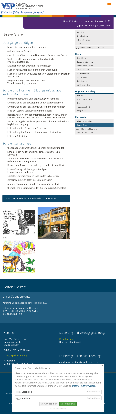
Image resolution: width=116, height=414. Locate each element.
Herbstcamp (81, 81)
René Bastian (66, 339)
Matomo (26, 397)
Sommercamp (82, 77)
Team (78, 44)
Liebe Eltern (81, 58)
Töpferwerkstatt (83, 73)
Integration (81, 111)
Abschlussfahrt (82, 69)
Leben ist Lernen (83, 40)
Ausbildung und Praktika (86, 129)
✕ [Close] (102, 366)
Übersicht (80, 32)
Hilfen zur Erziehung (85, 121)
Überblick (80, 95)
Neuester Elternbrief (85, 62)
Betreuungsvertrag (84, 99)
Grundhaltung (82, 36)
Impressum (11, 393)
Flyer (78, 103)
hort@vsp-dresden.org (15, 355)
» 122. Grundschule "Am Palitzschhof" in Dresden (31, 198)
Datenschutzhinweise (61, 408)
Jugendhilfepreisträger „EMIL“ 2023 (90, 47)
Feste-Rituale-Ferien (84, 66)
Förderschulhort (83, 107)
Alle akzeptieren (68, 404)
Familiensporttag (83, 85)
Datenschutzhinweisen (84, 385)
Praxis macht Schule (84, 133)
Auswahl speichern (49, 404)
